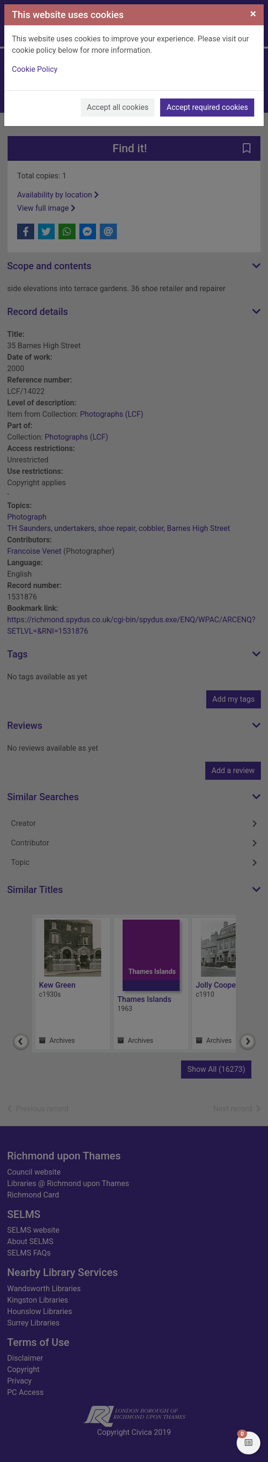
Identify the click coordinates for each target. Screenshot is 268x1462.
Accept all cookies (118, 107)
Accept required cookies (207, 107)
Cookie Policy (34, 69)
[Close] (253, 13)
